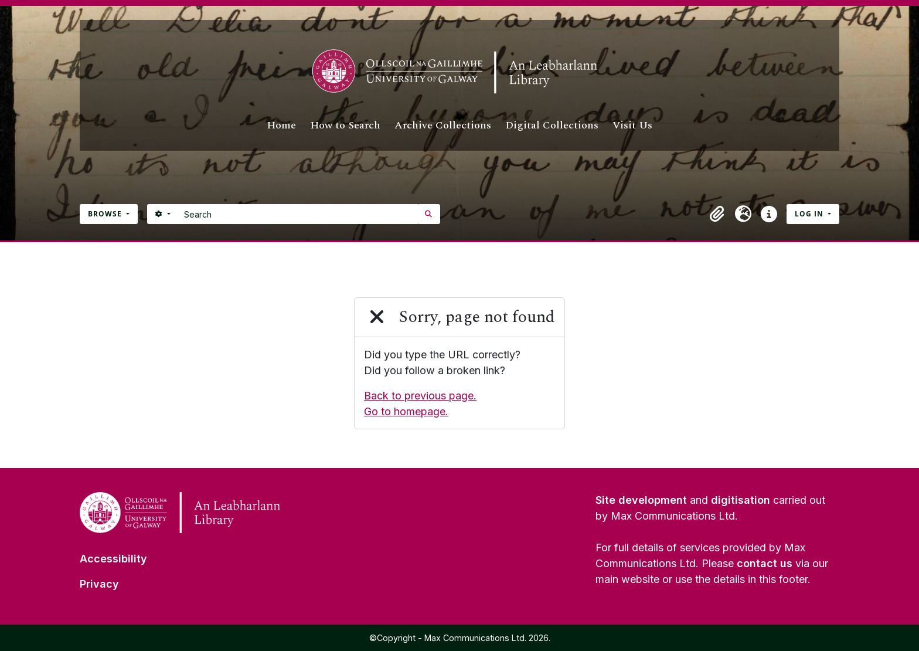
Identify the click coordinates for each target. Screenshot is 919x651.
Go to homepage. (406, 411)
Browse (106, 214)
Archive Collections (442, 125)
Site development (641, 500)
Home (281, 125)
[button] (717, 214)
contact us (764, 563)
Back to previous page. (420, 395)
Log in (810, 214)
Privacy (99, 584)
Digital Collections (551, 125)
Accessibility (113, 558)
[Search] (298, 214)
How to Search (345, 125)
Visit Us (632, 125)
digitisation (740, 500)
